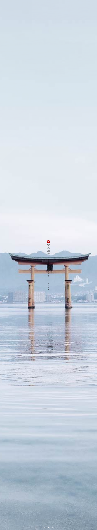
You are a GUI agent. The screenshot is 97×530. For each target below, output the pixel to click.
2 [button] (48, 527)
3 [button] (52, 527)
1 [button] (44, 527)
